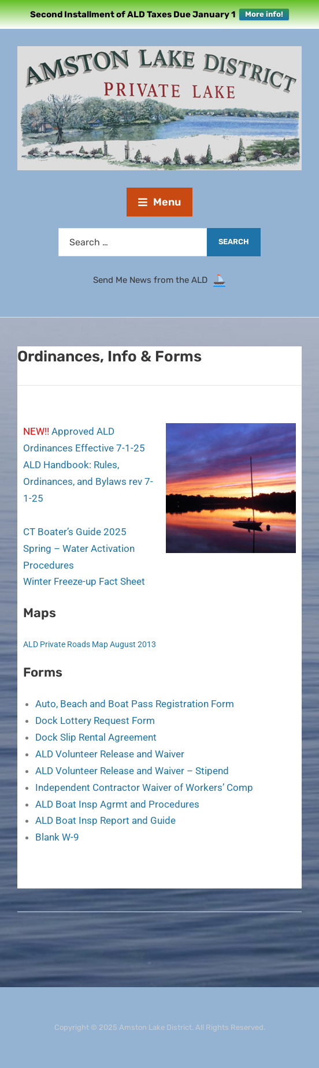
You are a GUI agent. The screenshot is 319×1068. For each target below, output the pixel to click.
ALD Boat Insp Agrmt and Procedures (117, 804)
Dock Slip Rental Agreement (96, 737)
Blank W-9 (57, 837)
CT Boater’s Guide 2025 (75, 531)
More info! (264, 14)
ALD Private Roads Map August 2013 (89, 644)
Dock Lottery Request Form (95, 720)
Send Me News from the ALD (152, 280)
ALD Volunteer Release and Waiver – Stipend (132, 770)
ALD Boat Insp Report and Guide (105, 820)
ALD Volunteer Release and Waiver (109, 754)
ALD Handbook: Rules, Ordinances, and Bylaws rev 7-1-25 (88, 481)
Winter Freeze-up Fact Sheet (84, 581)
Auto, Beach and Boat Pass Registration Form (134, 703)
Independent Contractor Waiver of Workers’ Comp (144, 787)
